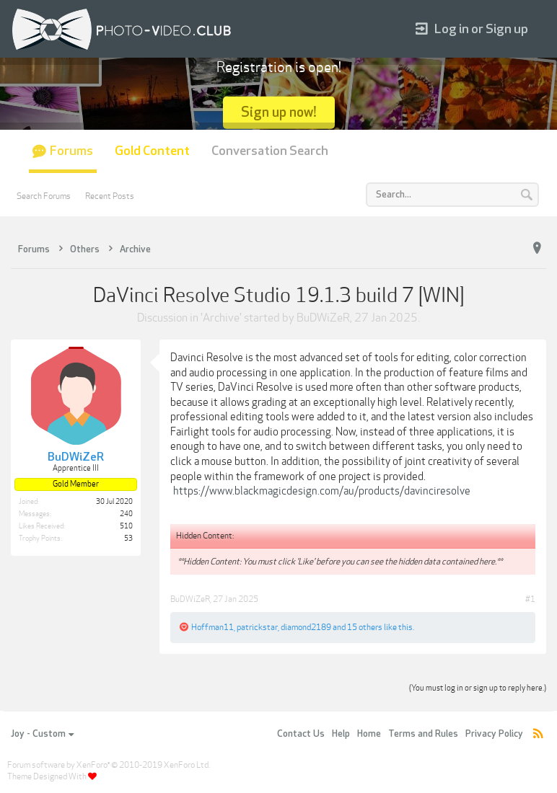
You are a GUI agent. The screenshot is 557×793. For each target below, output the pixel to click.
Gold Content (152, 151)
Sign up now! (279, 112)
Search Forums (44, 196)
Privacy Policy (494, 734)
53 (128, 538)
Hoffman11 (212, 627)
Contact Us (301, 734)
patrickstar (257, 627)
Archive (221, 318)
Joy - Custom (42, 734)
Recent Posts (109, 196)
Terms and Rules (423, 734)
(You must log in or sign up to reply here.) (477, 688)
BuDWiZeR (323, 318)
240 (126, 514)
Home (369, 734)
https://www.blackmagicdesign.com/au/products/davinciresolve (321, 490)
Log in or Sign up (472, 29)
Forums (71, 151)
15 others (364, 627)
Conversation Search (269, 151)
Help (341, 734)
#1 (530, 599)
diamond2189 (306, 627)
